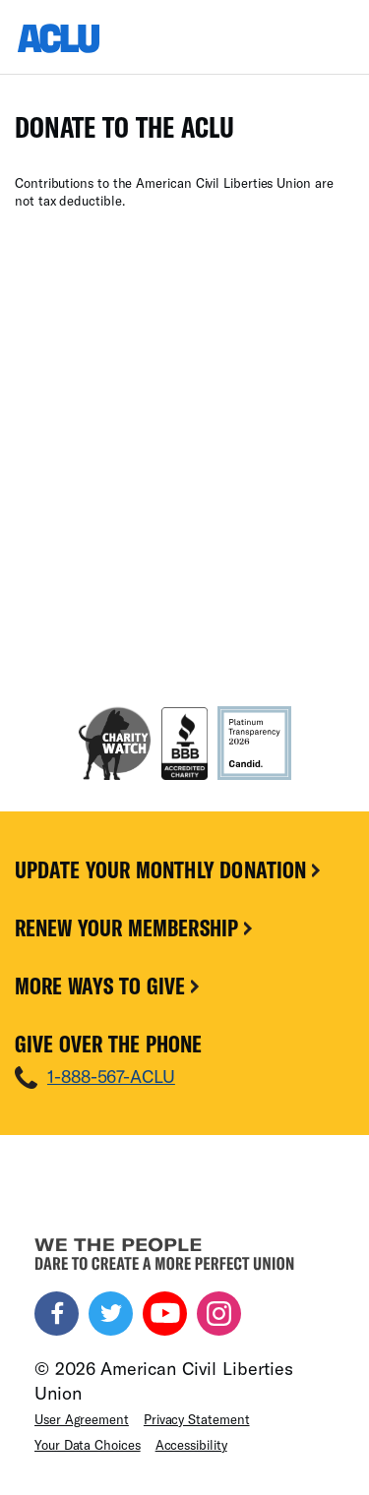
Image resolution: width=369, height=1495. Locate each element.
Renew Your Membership (135, 927)
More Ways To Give (109, 985)
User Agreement (81, 1419)
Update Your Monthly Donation (169, 869)
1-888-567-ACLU (111, 1076)
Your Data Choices (87, 1445)
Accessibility (191, 1445)
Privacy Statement (197, 1419)
